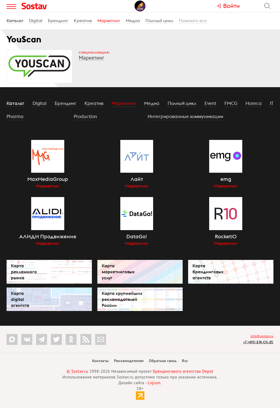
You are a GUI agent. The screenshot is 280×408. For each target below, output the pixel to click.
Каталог (15, 20)
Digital (35, 20)
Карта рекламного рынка (24, 271)
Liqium (154, 382)
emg (225, 179)
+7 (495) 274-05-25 (258, 342)
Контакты (100, 360)
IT (271, 103)
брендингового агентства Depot (183, 371)
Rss (185, 360)
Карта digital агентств (20, 299)
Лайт (136, 179)
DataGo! (136, 236)
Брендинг (58, 20)
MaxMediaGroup (47, 179)
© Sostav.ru (77, 371)
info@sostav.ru (261, 336)
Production (85, 116)
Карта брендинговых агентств (208, 271)
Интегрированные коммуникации (185, 116)
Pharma (15, 116)
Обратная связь (163, 360)
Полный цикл (159, 20)
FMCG (230, 103)
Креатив (83, 20)
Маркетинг (108, 20)
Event (210, 103)
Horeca (254, 103)
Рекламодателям (129, 360)
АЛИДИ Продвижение (47, 236)
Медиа (133, 20)
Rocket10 (226, 236)
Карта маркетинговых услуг (118, 271)
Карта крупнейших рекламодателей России (122, 299)
